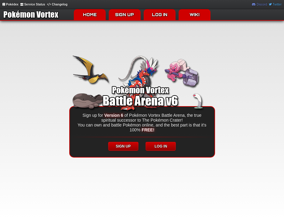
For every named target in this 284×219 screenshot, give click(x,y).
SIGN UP (124, 14)
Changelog (57, 4)
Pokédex (10, 4)
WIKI (194, 14)
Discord (259, 4)
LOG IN (159, 14)
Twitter (275, 4)
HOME (90, 14)
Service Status (32, 4)
